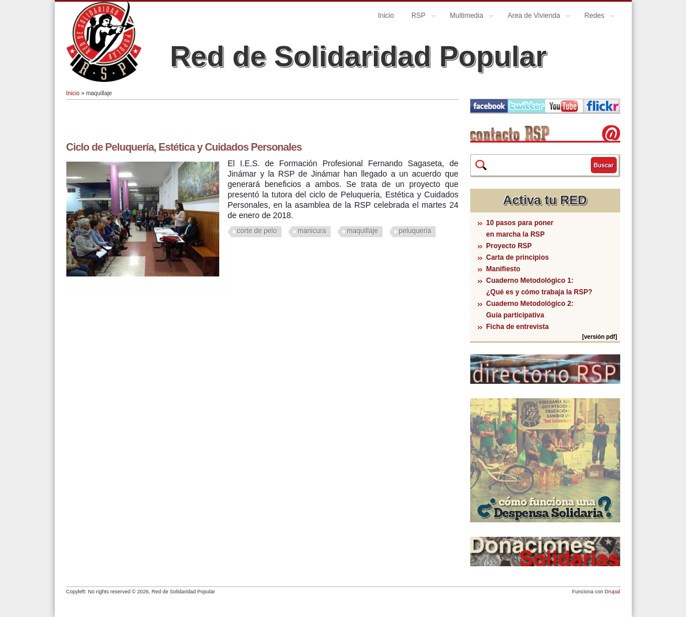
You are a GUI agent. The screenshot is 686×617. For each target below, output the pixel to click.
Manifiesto (503, 269)
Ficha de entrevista (517, 327)
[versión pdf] (599, 337)
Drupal (612, 591)
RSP (419, 17)
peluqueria (415, 231)
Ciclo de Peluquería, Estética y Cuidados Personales (184, 147)
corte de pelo (257, 231)
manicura (312, 231)
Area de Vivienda (535, 17)
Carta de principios (517, 257)
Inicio (386, 16)
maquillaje (362, 231)
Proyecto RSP (509, 246)
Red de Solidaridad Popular (358, 56)
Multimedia (467, 17)
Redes (595, 17)
